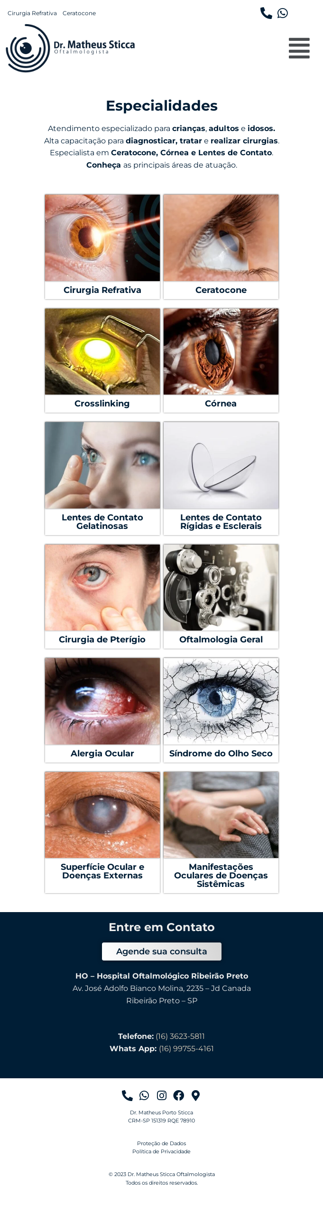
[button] (299, 48)
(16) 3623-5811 (180, 1036)
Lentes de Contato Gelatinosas (102, 521)
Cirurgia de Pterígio (102, 639)
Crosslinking (102, 403)
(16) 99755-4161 (186, 1048)
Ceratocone (79, 13)
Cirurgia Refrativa (32, 13)
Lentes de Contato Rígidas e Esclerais (221, 521)
